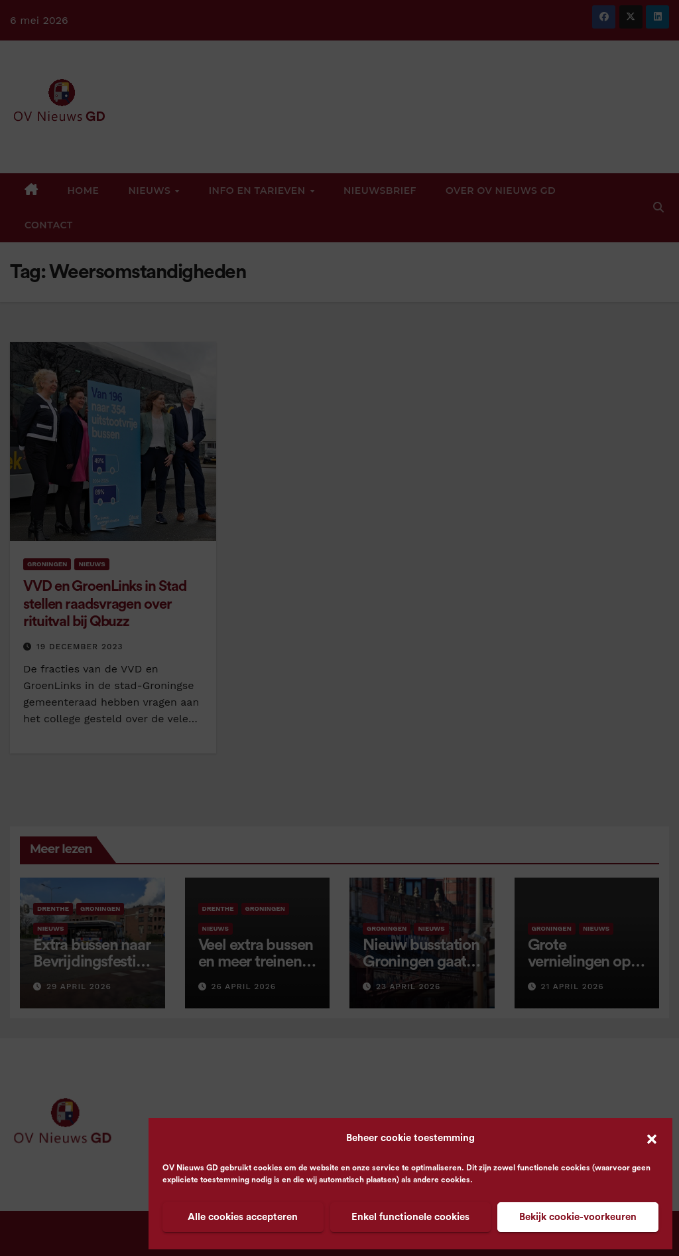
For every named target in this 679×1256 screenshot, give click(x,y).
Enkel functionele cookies (410, 1217)
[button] (651, 1138)
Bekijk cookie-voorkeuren (578, 1217)
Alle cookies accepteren (243, 1217)
